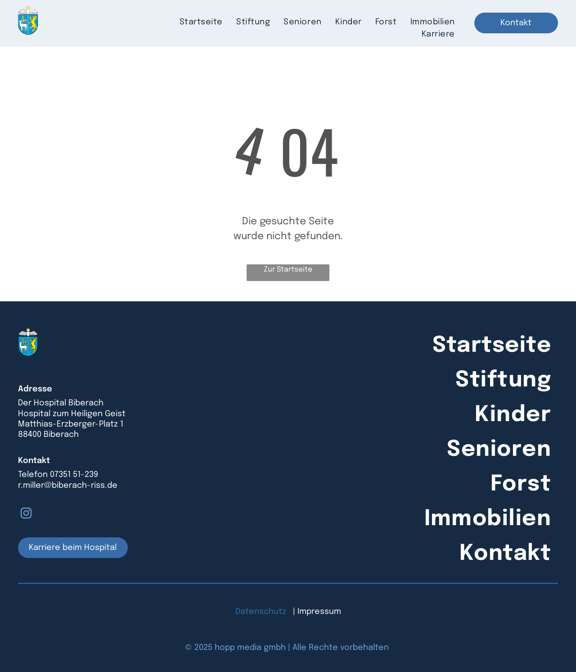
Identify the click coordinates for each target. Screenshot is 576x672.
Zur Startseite (288, 269)
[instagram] (26, 514)
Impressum (319, 612)
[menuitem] (201, 22)
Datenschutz (260, 612)
